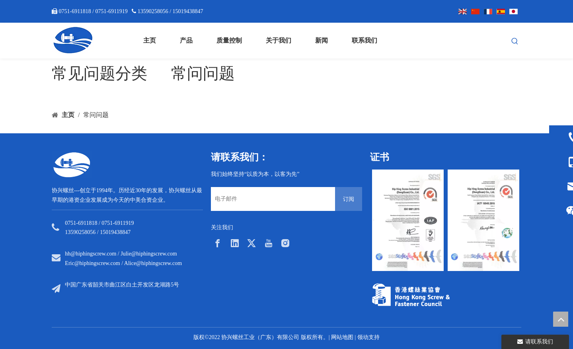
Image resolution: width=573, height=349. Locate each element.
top (560, 319)
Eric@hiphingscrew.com (92, 263)
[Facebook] (217, 243)
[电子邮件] (271, 199)
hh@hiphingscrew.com (90, 254)
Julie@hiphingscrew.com (149, 254)
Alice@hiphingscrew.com (153, 263)
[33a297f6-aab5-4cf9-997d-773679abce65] (411, 294)
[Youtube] (268, 243)
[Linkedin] (235, 243)
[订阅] (348, 199)
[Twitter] (251, 243)
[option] (408, 220)
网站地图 (342, 337)
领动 (362, 337)
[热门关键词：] (515, 41)
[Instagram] (285, 243)
